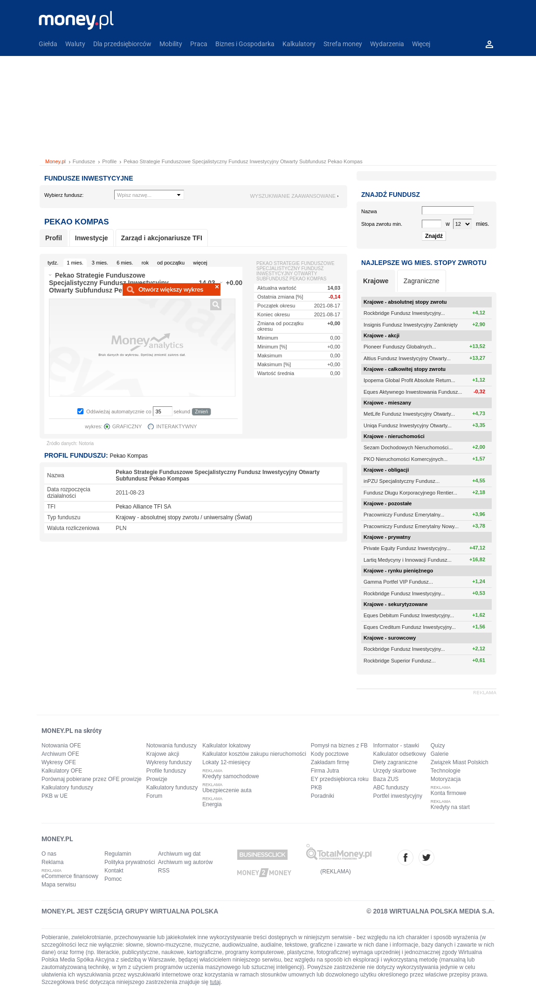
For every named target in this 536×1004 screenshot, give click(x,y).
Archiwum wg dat (179, 854)
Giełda (48, 44)
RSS (164, 870)
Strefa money (342, 44)
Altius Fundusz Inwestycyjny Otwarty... (407, 358)
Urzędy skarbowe (395, 770)
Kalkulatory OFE (61, 770)
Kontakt (114, 870)
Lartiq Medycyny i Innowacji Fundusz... (408, 560)
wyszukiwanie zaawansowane (293, 196)
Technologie (445, 770)
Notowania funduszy (171, 745)
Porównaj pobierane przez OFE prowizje (91, 779)
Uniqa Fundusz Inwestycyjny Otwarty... (408, 425)
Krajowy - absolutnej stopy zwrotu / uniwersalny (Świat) (184, 517)
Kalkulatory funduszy (67, 787)
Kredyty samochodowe (230, 776)
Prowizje (156, 779)
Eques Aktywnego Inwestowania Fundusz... (413, 392)
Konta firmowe (449, 793)
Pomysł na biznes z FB (339, 745)
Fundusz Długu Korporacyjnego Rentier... (410, 492)
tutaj (215, 982)
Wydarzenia (387, 44)
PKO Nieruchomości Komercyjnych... (405, 459)
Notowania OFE (61, 745)
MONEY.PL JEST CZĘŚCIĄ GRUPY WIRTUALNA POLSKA (129, 911)
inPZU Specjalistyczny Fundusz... (402, 481)
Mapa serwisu (58, 884)
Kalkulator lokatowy (226, 745)
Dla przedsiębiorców (122, 44)
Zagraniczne (422, 281)
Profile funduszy (166, 770)
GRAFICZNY (127, 426)
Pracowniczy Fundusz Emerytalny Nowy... (411, 526)
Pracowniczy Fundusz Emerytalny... (404, 514)
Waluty (75, 44)
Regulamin (117, 854)
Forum (154, 796)
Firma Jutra (325, 770)
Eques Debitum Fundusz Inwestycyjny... (409, 615)
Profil (53, 238)
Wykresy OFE (58, 762)
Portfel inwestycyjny (397, 796)
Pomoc (113, 879)
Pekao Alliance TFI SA (143, 506)
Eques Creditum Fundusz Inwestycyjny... (410, 627)
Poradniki (322, 796)
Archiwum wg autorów (185, 862)
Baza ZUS (386, 779)
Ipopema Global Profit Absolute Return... (409, 380)
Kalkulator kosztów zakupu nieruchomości (254, 754)
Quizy (438, 745)
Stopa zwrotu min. (381, 224)
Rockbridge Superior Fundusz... (400, 660)
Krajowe (375, 281)
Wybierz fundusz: (63, 195)
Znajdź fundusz (390, 194)
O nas (48, 854)
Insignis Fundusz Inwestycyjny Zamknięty (411, 325)
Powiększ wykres (171, 289)
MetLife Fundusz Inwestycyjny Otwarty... (409, 414)
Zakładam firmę (330, 762)
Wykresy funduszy (169, 762)
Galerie (440, 754)
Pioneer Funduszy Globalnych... (400, 346)
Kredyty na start (450, 807)
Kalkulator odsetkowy (399, 754)
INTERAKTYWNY (176, 426)
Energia (211, 804)
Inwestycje (91, 238)
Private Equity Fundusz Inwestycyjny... (407, 548)
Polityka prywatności (129, 862)
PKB (316, 787)
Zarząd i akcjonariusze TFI (161, 238)
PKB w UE (54, 796)
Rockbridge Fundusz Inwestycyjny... (404, 313)
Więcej (421, 44)
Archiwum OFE (60, 754)
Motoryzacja (446, 779)
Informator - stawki (396, 745)
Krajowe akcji (162, 754)
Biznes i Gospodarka (245, 44)
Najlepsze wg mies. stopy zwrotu (424, 262)
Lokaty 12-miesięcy (226, 762)
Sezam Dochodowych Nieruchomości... (408, 447)
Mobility (170, 44)
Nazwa (369, 211)
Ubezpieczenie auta (226, 790)
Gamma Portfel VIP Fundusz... (398, 582)
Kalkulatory (299, 44)
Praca (198, 44)
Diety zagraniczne (395, 762)
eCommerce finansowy (69, 876)
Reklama (52, 862)
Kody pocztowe (330, 754)
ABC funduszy (391, 787)
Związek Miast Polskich (459, 762)
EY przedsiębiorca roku (340, 779)
